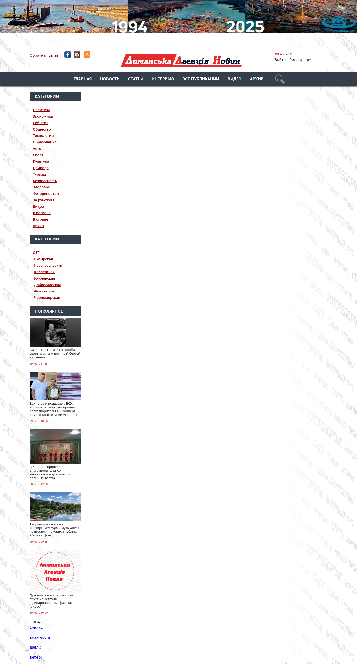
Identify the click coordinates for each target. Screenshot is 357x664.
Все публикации (200, 79)
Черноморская (47, 297)
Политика (41, 109)
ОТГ (36, 252)
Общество (42, 129)
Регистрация (301, 59)
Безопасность (45, 180)
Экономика (43, 116)
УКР (288, 53)
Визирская (43, 259)
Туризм (39, 174)
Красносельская (48, 265)
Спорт (38, 155)
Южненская (44, 278)
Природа (41, 167)
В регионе (42, 213)
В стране (40, 219)
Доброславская (47, 284)
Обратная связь (44, 55)
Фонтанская (44, 291)
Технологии (43, 135)
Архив (257, 79)
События (40, 122)
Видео (234, 79)
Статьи (135, 79)
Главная (83, 79)
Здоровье (41, 187)
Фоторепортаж (46, 193)
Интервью (163, 79)
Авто (37, 148)
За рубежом (43, 200)
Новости (110, 79)
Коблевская (44, 271)
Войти (280, 59)
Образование (45, 142)
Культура (41, 161)
